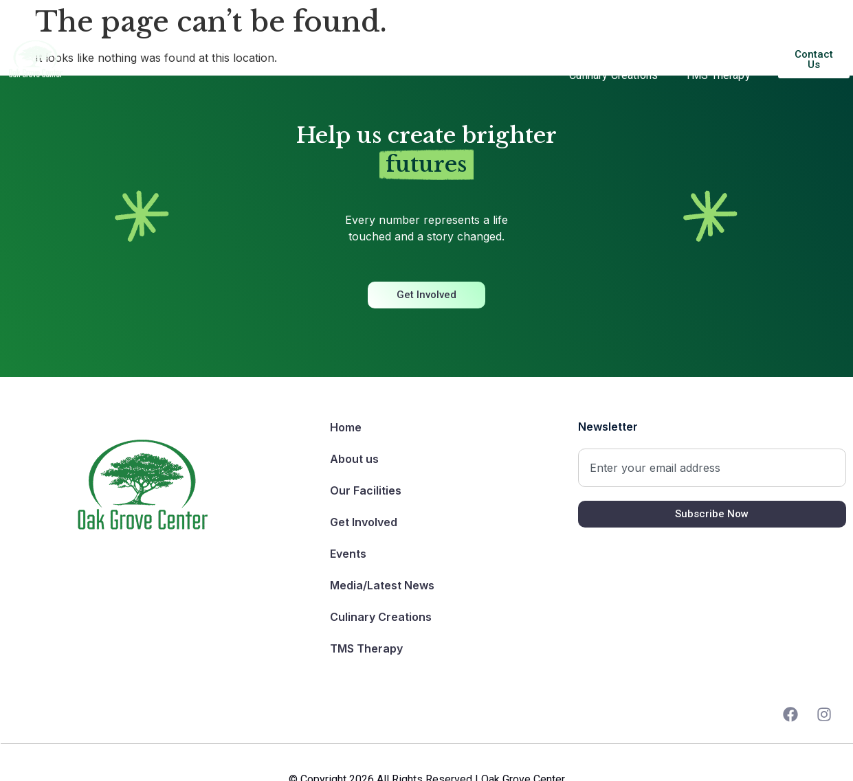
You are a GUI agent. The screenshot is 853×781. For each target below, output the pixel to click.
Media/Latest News (692, 43)
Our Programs (377, 43)
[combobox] (712, 468)
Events (580, 43)
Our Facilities (274, 42)
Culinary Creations (613, 75)
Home (129, 42)
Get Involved (487, 43)
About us (192, 42)
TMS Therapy (718, 75)
